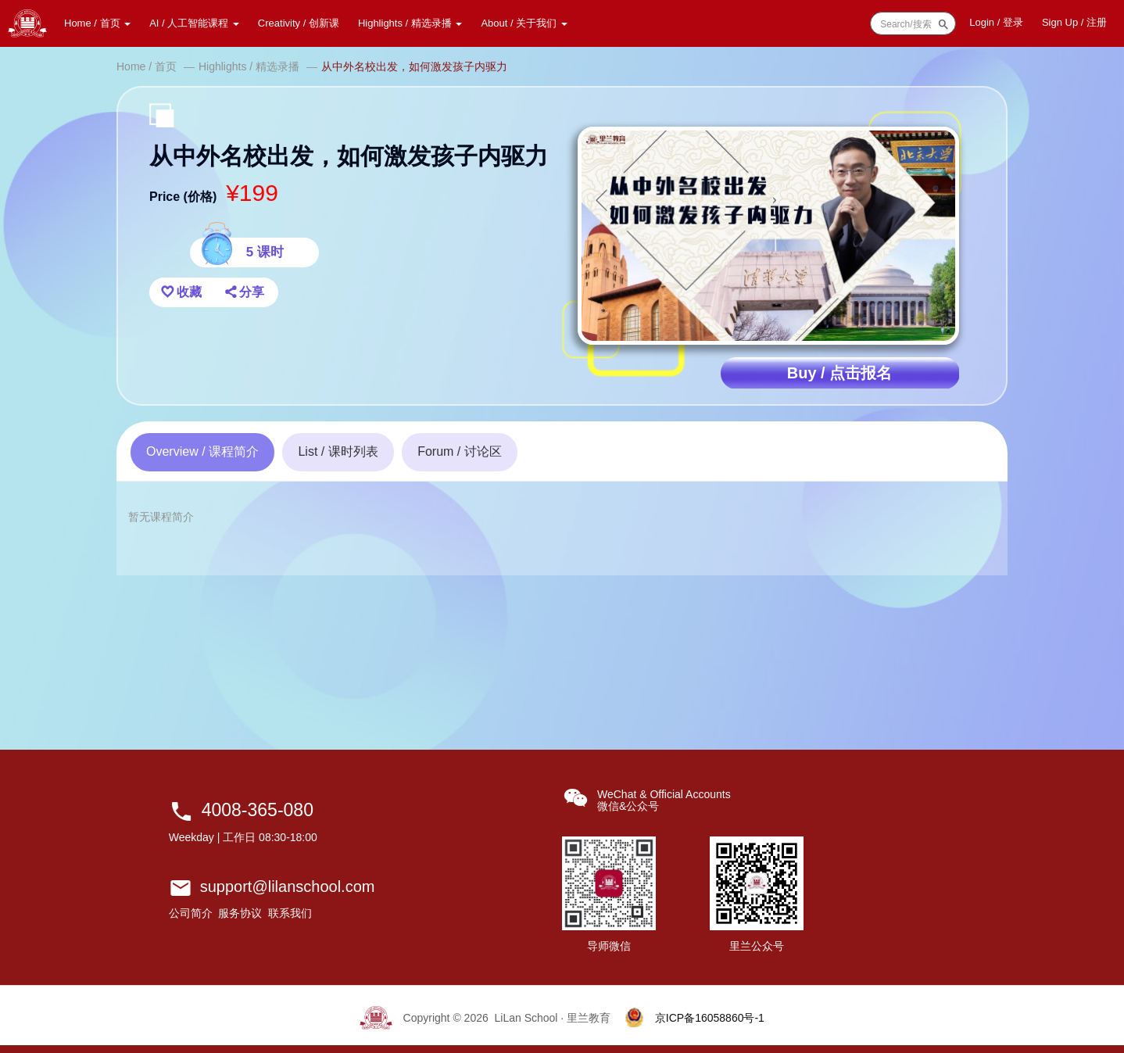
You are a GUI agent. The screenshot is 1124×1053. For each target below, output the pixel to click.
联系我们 (290, 913)
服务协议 (240, 913)
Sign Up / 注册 (1074, 22)
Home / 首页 (97, 23)
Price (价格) (183, 196)
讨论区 (459, 451)
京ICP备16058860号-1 (709, 1018)
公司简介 (191, 913)
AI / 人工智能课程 (194, 23)
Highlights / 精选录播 (410, 23)
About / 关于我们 (524, 23)
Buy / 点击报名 (839, 372)
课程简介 (202, 451)
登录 (996, 22)
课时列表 (338, 451)
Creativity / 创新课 (298, 23)
